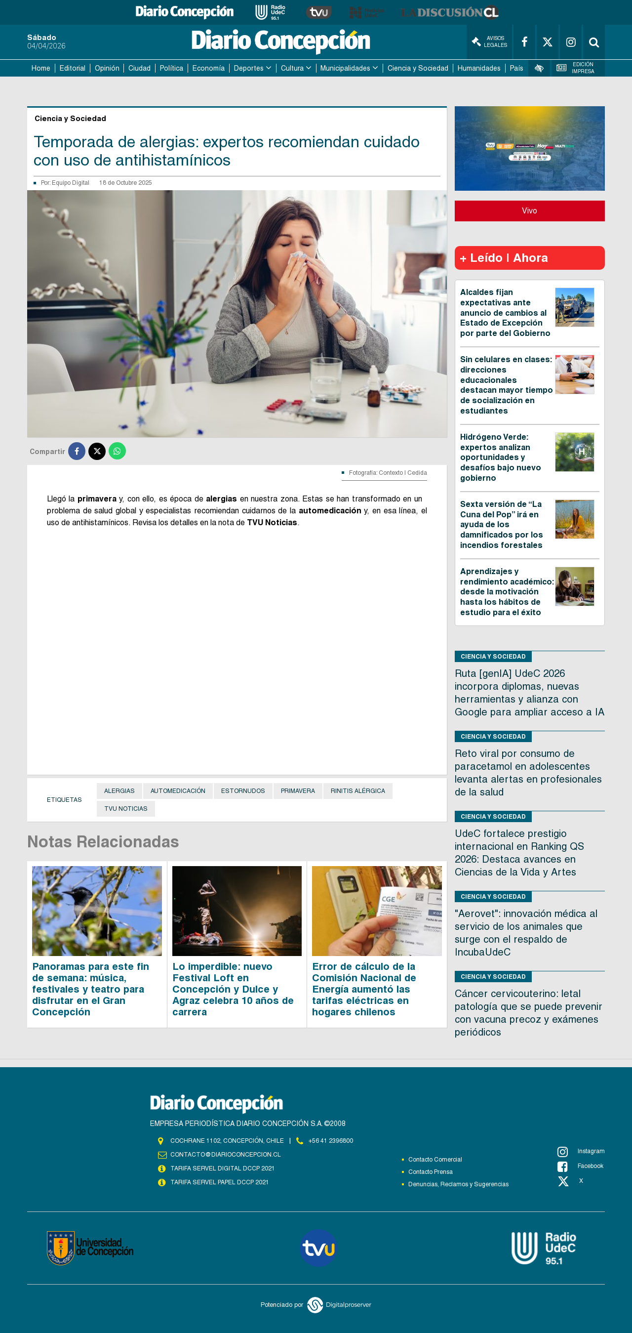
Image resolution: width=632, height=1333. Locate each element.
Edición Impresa (575, 68)
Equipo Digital (70, 182)
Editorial (72, 68)
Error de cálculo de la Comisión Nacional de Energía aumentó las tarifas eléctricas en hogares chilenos (364, 989)
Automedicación (178, 791)
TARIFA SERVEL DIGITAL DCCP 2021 (222, 1168)
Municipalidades (345, 68)
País (516, 68)
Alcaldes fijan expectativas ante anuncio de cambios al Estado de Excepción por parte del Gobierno (505, 313)
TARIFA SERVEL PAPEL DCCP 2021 (219, 1182)
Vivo (529, 210)
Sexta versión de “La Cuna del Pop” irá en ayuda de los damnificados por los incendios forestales (501, 525)
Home (41, 68)
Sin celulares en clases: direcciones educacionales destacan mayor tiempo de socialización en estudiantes (506, 385)
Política (171, 68)
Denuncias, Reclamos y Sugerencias (458, 1184)
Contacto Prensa (430, 1171)
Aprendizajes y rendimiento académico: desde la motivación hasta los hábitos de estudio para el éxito (507, 592)
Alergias (119, 791)
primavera (298, 791)
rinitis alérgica (358, 791)
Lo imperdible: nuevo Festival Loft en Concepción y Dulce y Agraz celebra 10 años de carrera (233, 989)
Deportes (249, 68)
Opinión (107, 68)
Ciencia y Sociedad (418, 68)
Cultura (292, 68)
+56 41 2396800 (331, 1140)
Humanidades (479, 68)
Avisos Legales (489, 42)
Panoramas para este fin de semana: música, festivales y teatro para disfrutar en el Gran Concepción (90, 989)
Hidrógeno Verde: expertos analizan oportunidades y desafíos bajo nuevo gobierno (500, 457)
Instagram (581, 1152)
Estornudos (243, 791)
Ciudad (139, 68)
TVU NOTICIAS (126, 808)
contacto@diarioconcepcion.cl (225, 1154)
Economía (209, 68)
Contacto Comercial (435, 1159)
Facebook (580, 1166)
